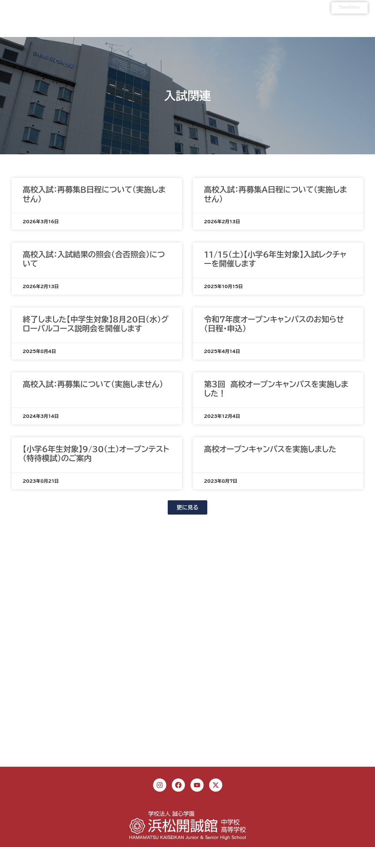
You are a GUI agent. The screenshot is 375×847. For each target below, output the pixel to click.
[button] (187, 507)
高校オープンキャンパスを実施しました (270, 449)
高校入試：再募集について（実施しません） (93, 384)
